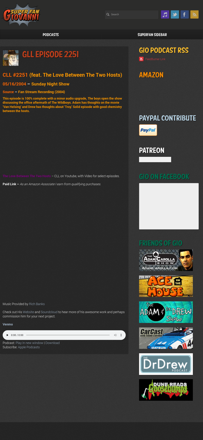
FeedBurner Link (155, 59)
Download (52, 343)
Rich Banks (37, 304)
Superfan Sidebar (152, 35)
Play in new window (29, 343)
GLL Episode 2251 (50, 55)
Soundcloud (49, 312)
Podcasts (51, 35)
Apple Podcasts (29, 347)
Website (28, 312)
